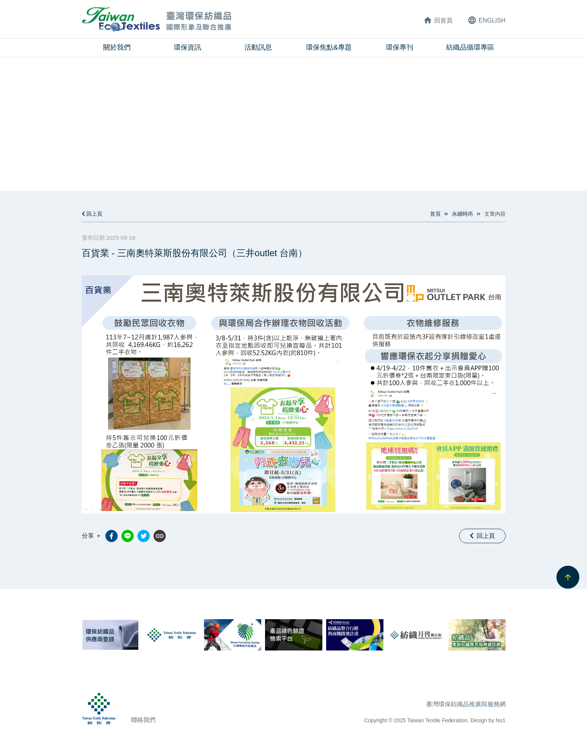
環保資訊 (187, 47)
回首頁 (438, 20)
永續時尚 (462, 214)
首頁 (435, 214)
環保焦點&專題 (329, 47)
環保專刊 (399, 47)
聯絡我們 (143, 720)
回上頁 (92, 214)
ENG (486, 20)
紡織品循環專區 (470, 47)
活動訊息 (258, 47)
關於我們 (117, 47)
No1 (501, 720)
